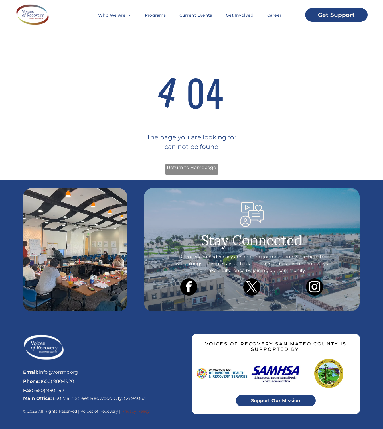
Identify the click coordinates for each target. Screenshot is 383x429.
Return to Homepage (191, 167)
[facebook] (188, 287)
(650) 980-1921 (50, 390)
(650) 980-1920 (57, 381)
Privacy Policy (135, 411)
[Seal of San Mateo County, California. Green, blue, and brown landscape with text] (328, 373)
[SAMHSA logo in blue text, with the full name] (275, 373)
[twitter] (251, 287)
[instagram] (314, 287)
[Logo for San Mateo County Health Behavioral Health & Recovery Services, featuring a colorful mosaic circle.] (222, 373)
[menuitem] (107, 15)
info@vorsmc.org (58, 372)
